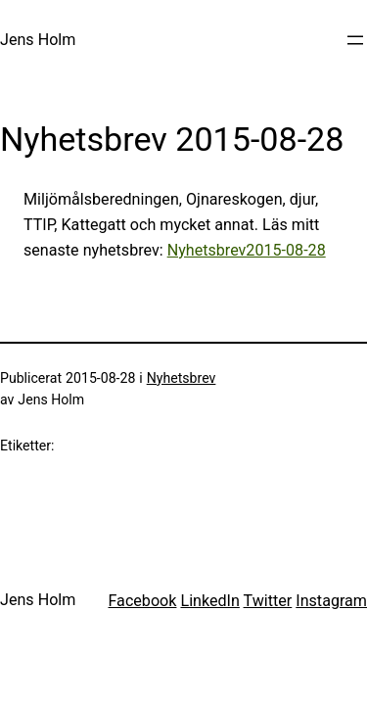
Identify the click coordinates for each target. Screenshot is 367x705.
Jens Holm (37, 39)
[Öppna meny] (355, 40)
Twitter (268, 600)
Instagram (331, 600)
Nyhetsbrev (181, 378)
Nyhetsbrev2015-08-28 (246, 250)
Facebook (142, 600)
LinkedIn (209, 600)
